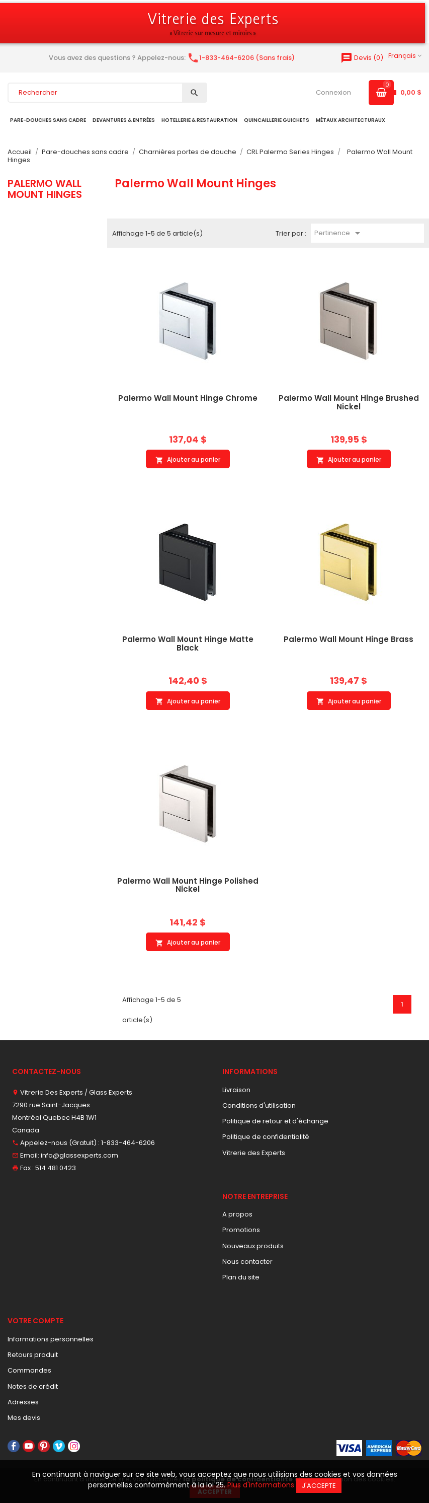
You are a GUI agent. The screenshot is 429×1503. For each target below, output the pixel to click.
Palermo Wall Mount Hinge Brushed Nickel (349, 402)
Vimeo (59, 1446)
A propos (237, 1214)
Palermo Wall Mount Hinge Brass (348, 639)
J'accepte (319, 1485)
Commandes (29, 1370)
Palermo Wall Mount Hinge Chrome (188, 398)
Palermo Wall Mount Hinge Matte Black (187, 643)
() (361, 57)
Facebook (14, 1446)
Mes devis (24, 1417)
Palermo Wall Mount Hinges (45, 188)
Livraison (236, 1090)
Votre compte (35, 1321)
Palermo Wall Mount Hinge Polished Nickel (188, 885)
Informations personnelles (51, 1339)
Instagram (74, 1446)
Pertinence (339, 233)
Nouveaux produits (253, 1246)
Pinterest (44, 1446)
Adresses (23, 1402)
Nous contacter (247, 1261)
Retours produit (33, 1354)
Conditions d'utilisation (259, 1105)
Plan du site (241, 1277)
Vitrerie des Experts (253, 1153)
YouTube (29, 1446)
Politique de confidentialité (265, 1136)
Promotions (241, 1230)
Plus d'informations (260, 1485)
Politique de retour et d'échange (275, 1121)
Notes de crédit (33, 1386)
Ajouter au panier (187, 459)
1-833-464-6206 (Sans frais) (241, 57)
